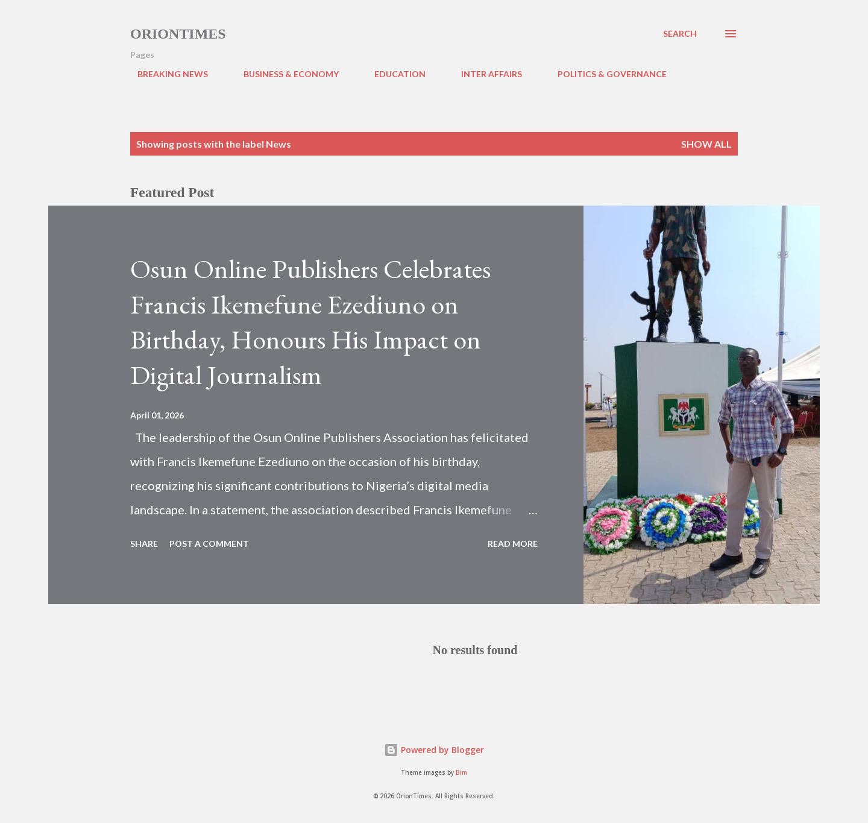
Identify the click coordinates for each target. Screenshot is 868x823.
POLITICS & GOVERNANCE (604, 74)
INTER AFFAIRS (484, 74)
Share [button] (144, 543)
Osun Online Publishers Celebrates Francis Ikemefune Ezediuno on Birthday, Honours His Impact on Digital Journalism (310, 321)
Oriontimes (178, 34)
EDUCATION (392, 74)
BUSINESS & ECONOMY (284, 74)
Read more (513, 543)
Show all (706, 144)
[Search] (680, 34)
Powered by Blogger (434, 749)
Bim (461, 773)
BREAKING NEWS (165, 74)
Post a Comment (209, 543)
